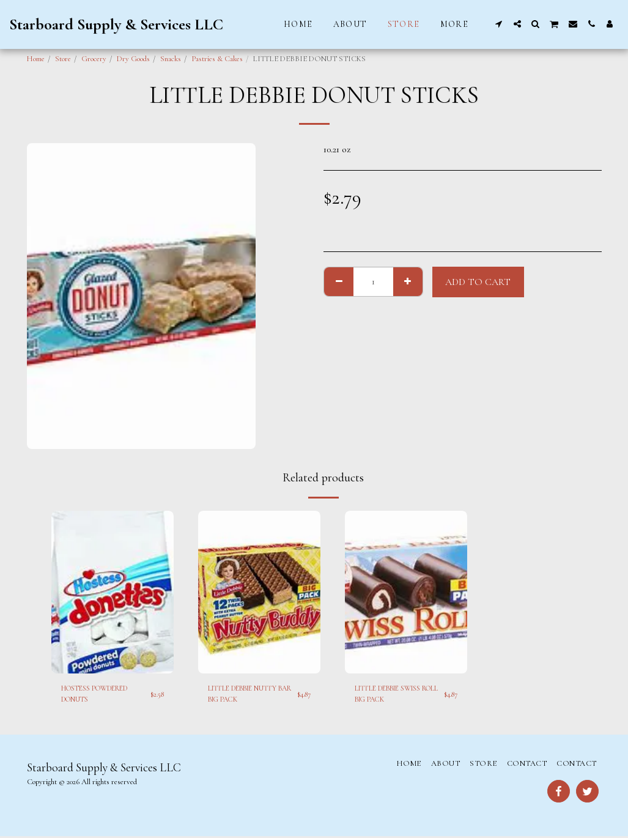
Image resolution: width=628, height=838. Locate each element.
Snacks (170, 59)
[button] (499, 24)
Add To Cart (478, 282)
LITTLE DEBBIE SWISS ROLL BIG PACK (394, 694)
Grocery (93, 59)
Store (63, 59)
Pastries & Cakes (217, 59)
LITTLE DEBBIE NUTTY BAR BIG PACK (248, 694)
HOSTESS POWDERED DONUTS (101, 694)
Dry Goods (133, 59)
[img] (112, 592)
